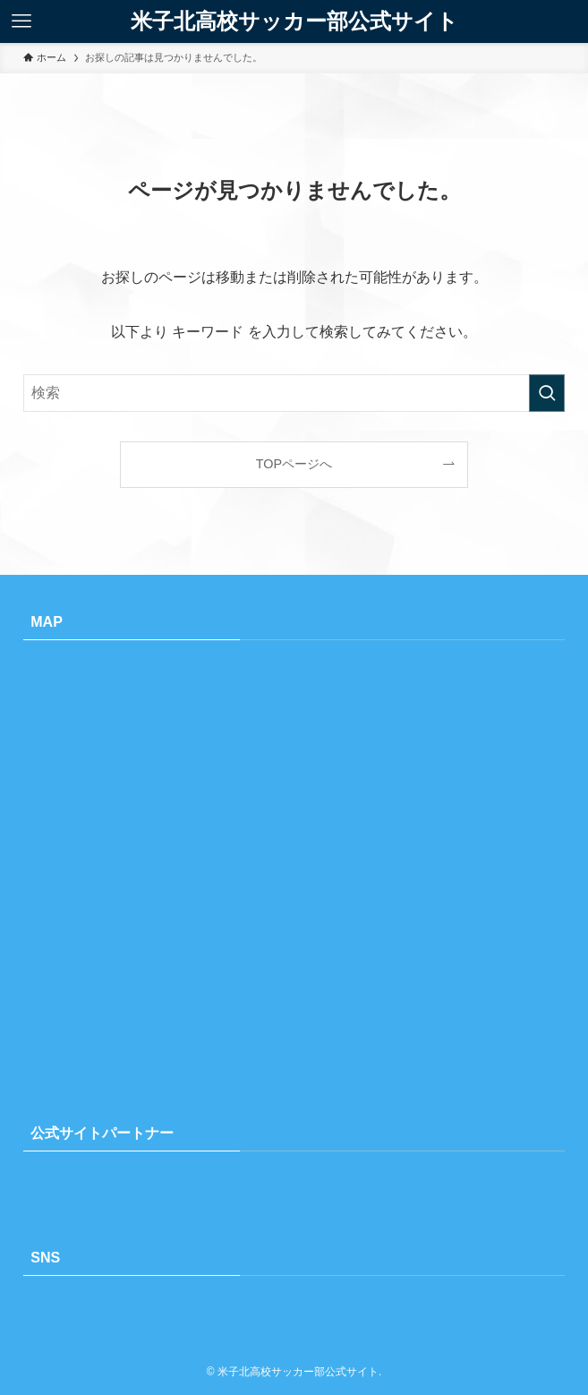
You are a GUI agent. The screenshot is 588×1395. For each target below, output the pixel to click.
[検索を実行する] (547, 393)
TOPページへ (294, 464)
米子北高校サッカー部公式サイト (294, 21)
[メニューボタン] (21, 21)
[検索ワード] (293, 393)
